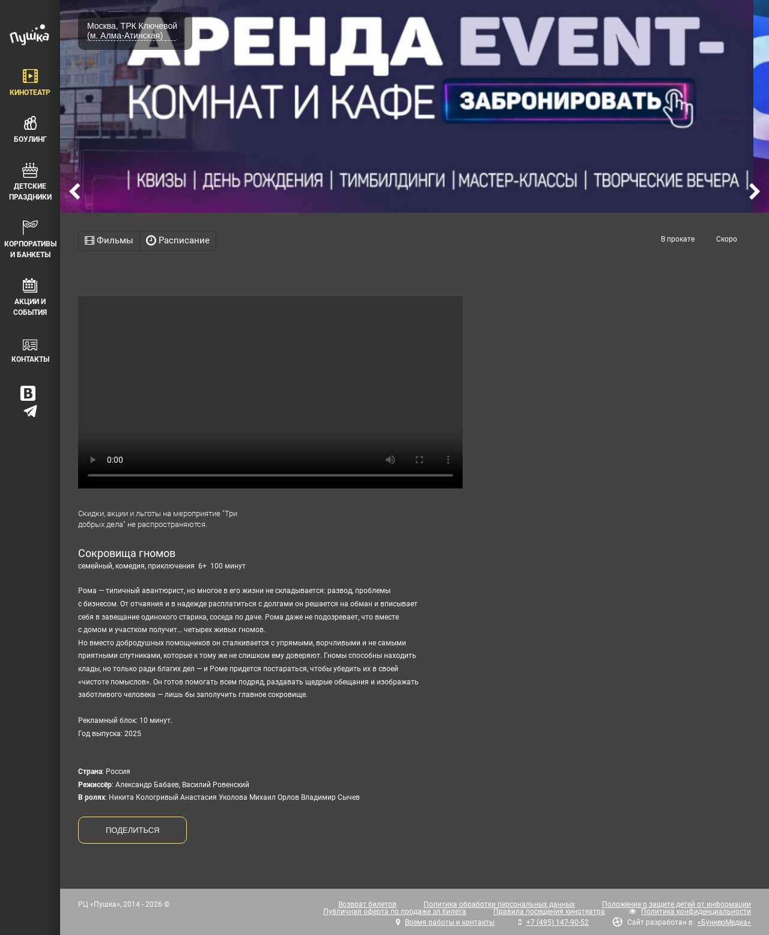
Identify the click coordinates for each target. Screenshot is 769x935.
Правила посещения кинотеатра (549, 911)
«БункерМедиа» (724, 922)
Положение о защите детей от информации (676, 904)
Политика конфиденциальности (696, 911)
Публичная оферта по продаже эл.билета (394, 911)
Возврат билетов (367, 904)
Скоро (726, 239)
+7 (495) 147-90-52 (557, 922)
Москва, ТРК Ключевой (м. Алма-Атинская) (132, 30)
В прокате (678, 239)
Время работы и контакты (449, 922)
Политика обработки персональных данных (499, 904)
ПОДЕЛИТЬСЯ (132, 830)
